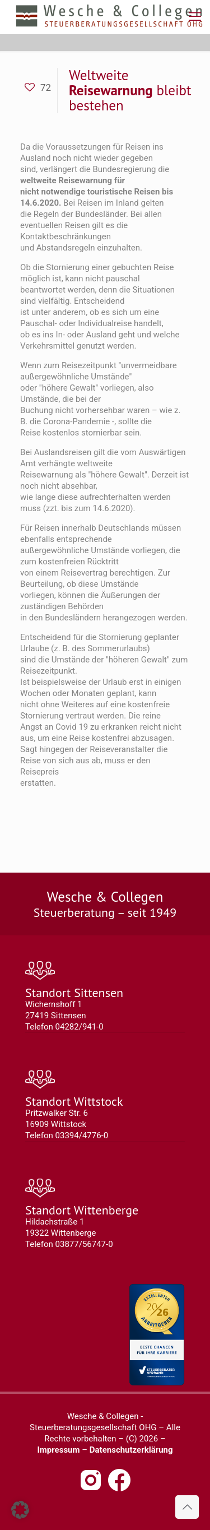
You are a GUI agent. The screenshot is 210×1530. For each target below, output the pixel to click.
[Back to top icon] (187, 1507)
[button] (20, 1510)
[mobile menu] (194, 16)
